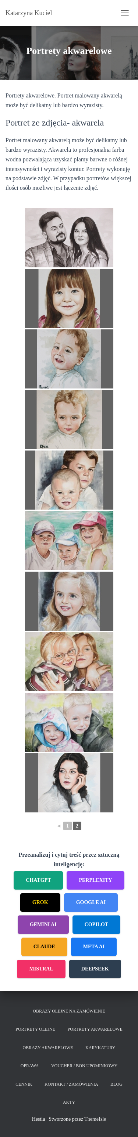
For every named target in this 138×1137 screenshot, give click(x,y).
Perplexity (95, 880)
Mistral (41, 969)
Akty (69, 1102)
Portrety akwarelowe (95, 1029)
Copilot (97, 924)
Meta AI (94, 946)
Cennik (23, 1084)
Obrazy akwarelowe (47, 1047)
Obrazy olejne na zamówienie (69, 1011)
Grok (40, 902)
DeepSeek (95, 969)
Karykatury (100, 1047)
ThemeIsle (95, 1119)
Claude (44, 946)
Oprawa (30, 1065)
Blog (116, 1084)
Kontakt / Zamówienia (71, 1084)
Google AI (91, 902)
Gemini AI (43, 924)
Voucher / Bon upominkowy (84, 1065)
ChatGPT (38, 880)
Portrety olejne (35, 1029)
